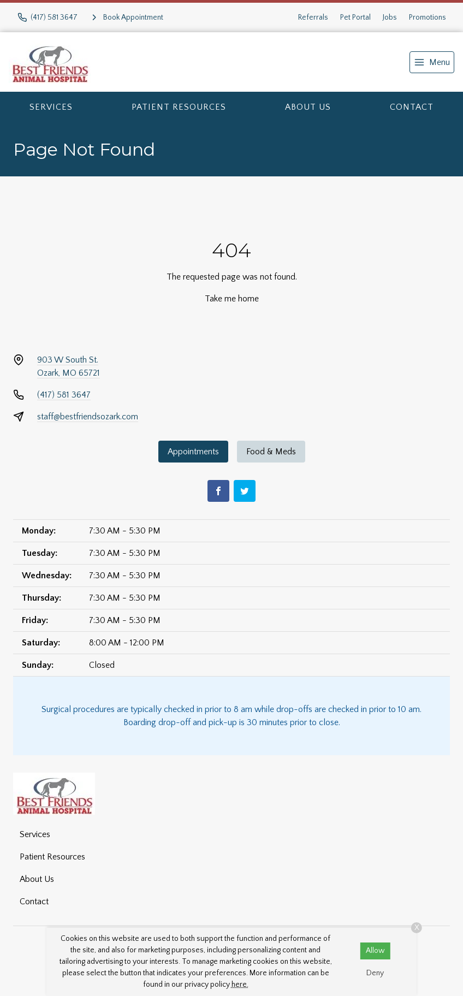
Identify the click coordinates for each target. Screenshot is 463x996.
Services (51, 107)
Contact (412, 107)
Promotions (427, 17)
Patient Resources (179, 107)
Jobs (390, 17)
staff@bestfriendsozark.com (87, 417)
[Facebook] (218, 491)
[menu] (431, 62)
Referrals (313, 17)
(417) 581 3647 (64, 395)
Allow (375, 950)
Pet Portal (355, 17)
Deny (375, 973)
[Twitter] (245, 491)
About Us (308, 107)
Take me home (232, 299)
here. (240, 984)
